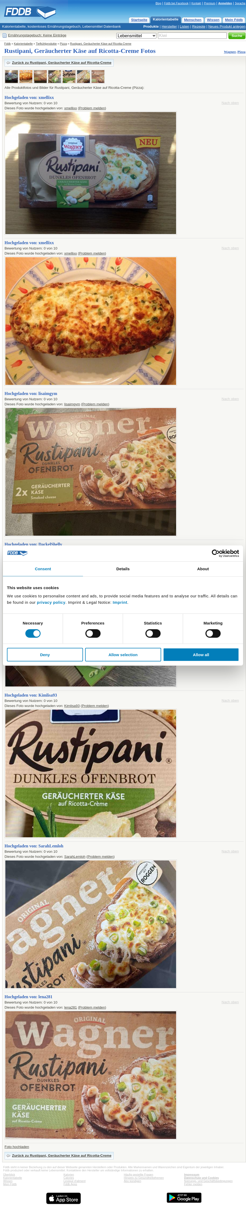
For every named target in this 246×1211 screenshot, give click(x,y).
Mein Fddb (234, 20)
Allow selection (122, 654)
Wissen (213, 20)
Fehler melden (193, 1184)
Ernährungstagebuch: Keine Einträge (37, 35)
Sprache (240, 3)
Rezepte (198, 26)
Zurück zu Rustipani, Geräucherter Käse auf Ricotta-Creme (62, 63)
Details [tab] (123, 568)
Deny (45, 654)
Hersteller (169, 26)
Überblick (9, 1174)
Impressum (191, 1174)
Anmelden (225, 3)
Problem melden (92, 108)
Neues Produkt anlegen (226, 26)
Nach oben (230, 103)
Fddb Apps (70, 1184)
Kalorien (69, 1174)
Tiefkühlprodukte (46, 43)
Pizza (63, 43)
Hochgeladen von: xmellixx (29, 97)
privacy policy (51, 602)
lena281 (70, 1007)
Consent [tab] (43, 568)
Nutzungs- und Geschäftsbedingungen (208, 1181)
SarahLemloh (74, 857)
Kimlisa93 (72, 706)
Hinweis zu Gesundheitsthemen (144, 1177)
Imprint (120, 602)
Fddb (7, 43)
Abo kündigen (132, 1181)
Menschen (192, 20)
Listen (184, 26)
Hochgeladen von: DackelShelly (33, 544)
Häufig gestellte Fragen (138, 1174)
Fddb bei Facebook (176, 3)
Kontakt (196, 3)
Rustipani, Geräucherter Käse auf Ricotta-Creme (100, 43)
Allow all (201, 654)
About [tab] (203, 568)
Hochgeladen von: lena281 (29, 996)
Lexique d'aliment (75, 1181)
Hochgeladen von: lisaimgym (31, 393)
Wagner (230, 52)
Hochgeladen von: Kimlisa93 (31, 695)
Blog (158, 3)
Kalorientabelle (165, 19)
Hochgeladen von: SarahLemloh (34, 846)
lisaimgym (72, 404)
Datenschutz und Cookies (201, 1177)
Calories (69, 1177)
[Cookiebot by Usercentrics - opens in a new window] (215, 553)
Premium (209, 3)
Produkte (151, 26)
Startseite (139, 20)
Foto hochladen (17, 1147)
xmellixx (70, 108)
